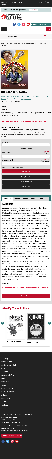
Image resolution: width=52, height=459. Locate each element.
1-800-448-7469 (21, 426)
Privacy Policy (6, 398)
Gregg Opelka (26, 99)
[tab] (7, 199)
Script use (5, 142)
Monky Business (14, 342)
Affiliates (4, 395)
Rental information (26, 181)
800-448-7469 (6, 2)
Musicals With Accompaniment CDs (25, 43)
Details (17, 199)
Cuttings (4, 368)
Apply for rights (26, 177)
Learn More (33, 10)
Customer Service (7, 388)
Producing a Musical (8, 365)
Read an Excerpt (26, 296)
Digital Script (7, 160)
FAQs (3, 378)
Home (2, 43)
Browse (9, 43)
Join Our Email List (12, 435)
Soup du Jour (32, 342)
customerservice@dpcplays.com (18, 430)
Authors (4, 405)
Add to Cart (26, 171)
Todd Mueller (20, 96)
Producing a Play (7, 362)
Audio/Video (43, 199)
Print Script (6, 152)
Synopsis (7, 199)
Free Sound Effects (8, 375)
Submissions (5, 382)
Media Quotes (29, 199)
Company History (7, 392)
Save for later (26, 186)
